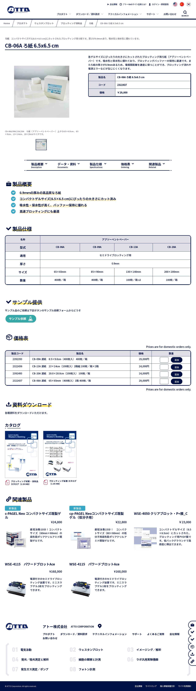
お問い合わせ (170, 14)
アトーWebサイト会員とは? (134, 4)
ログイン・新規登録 (160, 4)
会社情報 (113, 4)
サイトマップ (150, 686)
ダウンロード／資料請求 (88, 14)
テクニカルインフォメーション (123, 14)
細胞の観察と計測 (90, 659)
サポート (151, 14)
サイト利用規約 (184, 686)
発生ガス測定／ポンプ (34, 669)
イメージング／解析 (148, 650)
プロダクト (62, 14)
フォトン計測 (87, 669)
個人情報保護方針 (167, 686)
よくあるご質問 (155, 634)
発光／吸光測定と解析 (35, 659)
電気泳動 (26, 650)
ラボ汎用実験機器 (147, 659)
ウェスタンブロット (91, 650)
